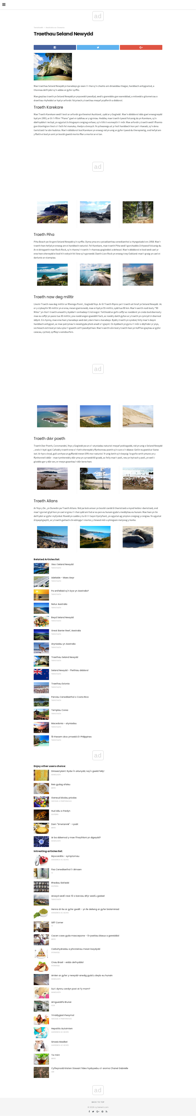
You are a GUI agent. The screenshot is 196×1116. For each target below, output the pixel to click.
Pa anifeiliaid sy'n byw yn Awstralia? (70, 590)
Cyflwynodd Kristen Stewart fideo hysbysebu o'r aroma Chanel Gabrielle (89, 1068)
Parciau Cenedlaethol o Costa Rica (70, 696)
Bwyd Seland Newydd (62, 617)
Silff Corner (57, 922)
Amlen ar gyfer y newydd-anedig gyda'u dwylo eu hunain (82, 975)
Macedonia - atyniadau (64, 723)
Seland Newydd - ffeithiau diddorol (69, 670)
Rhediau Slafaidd (60, 882)
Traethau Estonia (60, 683)
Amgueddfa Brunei (61, 1002)
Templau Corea (59, 710)
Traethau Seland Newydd (64, 657)
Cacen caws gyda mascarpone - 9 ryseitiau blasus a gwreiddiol (85, 935)
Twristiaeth (38, 27)
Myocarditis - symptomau (65, 856)
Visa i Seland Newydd (62, 564)
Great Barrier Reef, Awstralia (66, 630)
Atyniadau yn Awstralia (63, 643)
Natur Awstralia (59, 604)
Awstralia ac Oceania (55, 27)
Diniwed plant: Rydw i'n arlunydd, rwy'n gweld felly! (77, 771)
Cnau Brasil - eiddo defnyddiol (67, 962)
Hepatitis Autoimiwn (62, 1028)
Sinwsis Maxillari (59, 1041)
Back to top (98, 1102)
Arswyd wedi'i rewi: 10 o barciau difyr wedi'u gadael (78, 895)
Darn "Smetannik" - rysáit (64, 824)
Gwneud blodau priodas (64, 797)
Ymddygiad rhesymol (62, 1015)
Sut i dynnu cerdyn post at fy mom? (70, 988)
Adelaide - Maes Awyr (62, 577)
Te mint (55, 1055)
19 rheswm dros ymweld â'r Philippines (71, 736)
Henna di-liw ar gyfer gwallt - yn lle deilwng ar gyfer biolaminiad (85, 909)
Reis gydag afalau (60, 784)
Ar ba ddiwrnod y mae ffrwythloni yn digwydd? (76, 837)
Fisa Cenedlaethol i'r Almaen (66, 869)
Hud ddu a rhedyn (60, 810)
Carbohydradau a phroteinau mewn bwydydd (75, 949)
